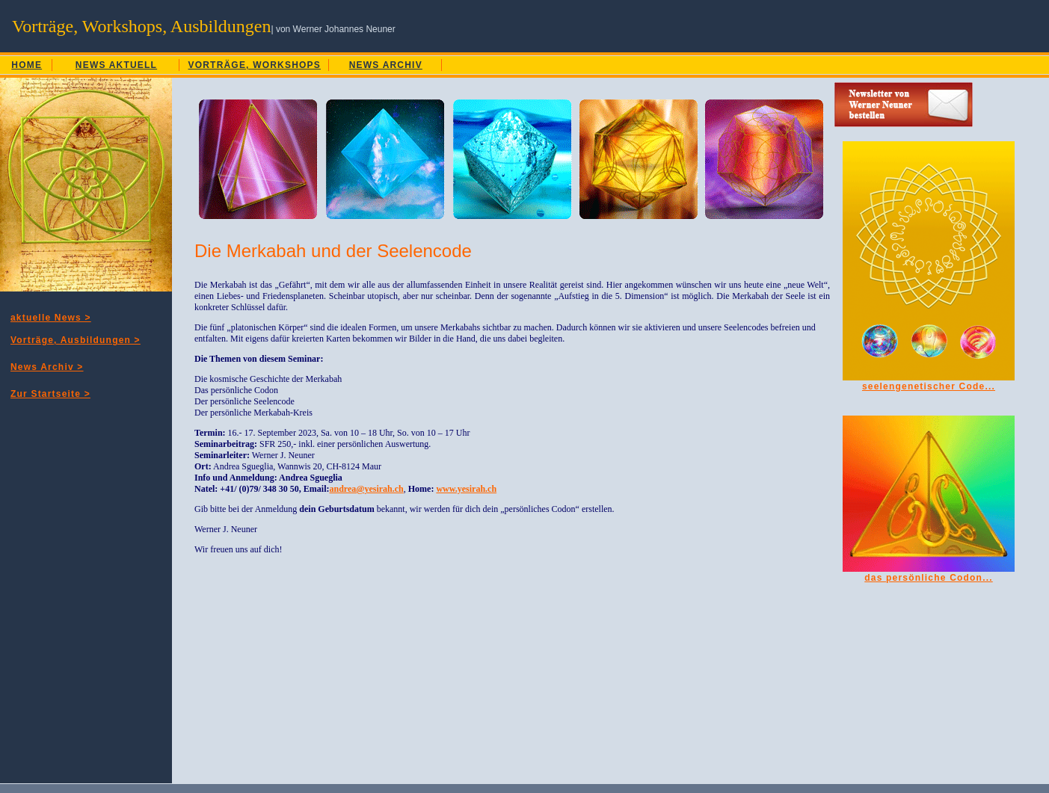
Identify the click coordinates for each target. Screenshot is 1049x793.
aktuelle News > (50, 317)
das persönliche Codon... (928, 578)
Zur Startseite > (50, 394)
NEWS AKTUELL (116, 65)
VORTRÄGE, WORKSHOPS (254, 65)
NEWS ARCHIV (385, 65)
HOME (26, 65)
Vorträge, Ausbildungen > (75, 340)
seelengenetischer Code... (928, 386)
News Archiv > (47, 367)
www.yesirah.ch (466, 489)
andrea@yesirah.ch (366, 489)
